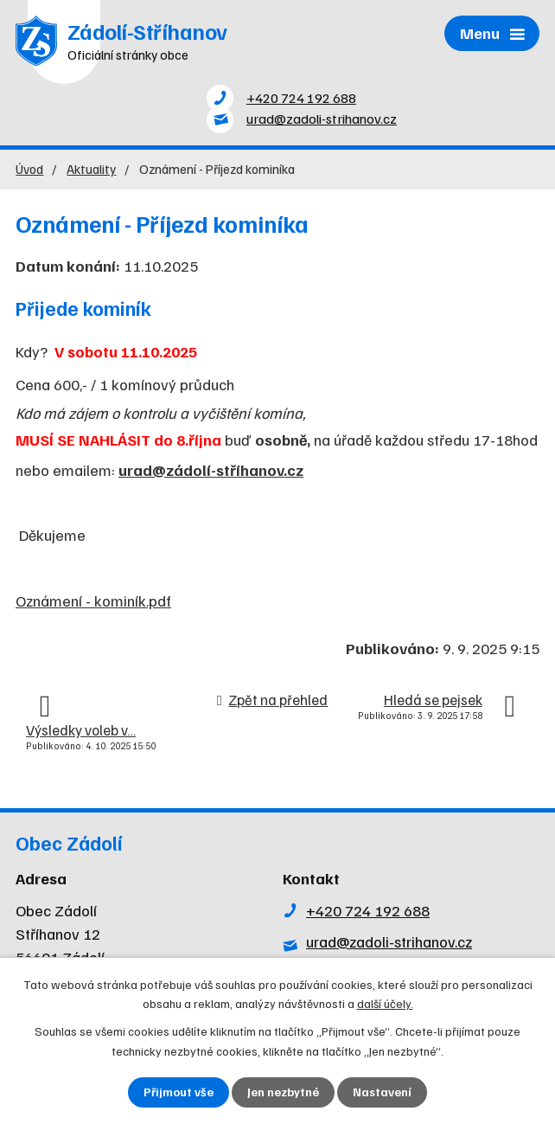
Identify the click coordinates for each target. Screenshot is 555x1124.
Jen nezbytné (283, 1092)
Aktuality (91, 172)
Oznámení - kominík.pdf (93, 604)
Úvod (29, 172)
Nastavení (382, 1092)
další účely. (385, 1002)
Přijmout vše (179, 1092)
